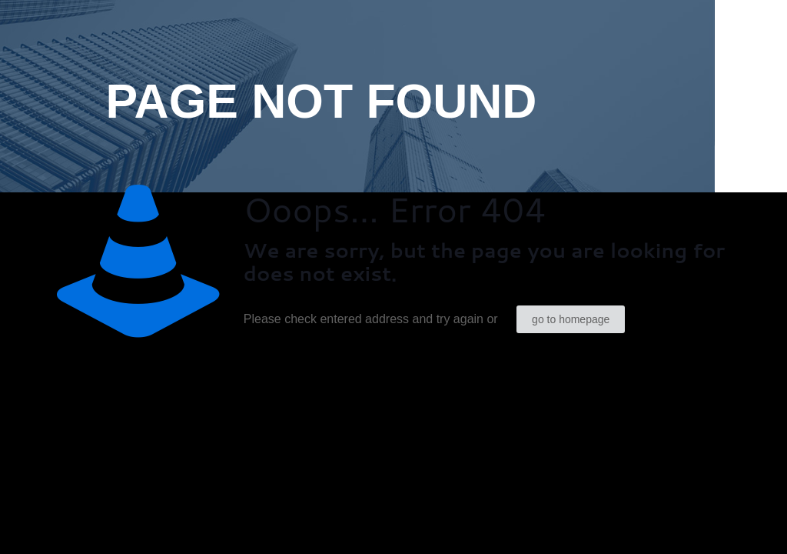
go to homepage (570, 319)
